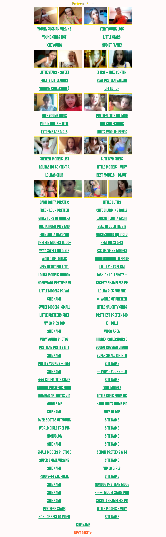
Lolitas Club (54, 175)
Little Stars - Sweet (54, 72)
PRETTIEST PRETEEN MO (112, 315)
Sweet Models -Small (54, 307)
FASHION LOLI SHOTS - (112, 275)
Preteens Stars (54, 508)
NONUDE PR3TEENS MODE (54, 388)
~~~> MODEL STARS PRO (112, 492)
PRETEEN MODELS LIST (54, 159)
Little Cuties (112, 202)
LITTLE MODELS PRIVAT (54, 291)
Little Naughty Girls (112, 307)
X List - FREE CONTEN (111, 72)
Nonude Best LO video (54, 517)
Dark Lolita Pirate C (54, 202)
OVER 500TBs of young (54, 420)
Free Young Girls (54, 115)
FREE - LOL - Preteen (54, 210)
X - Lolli (112, 323)
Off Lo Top (111, 88)
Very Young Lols (112, 29)
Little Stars (111, 37)
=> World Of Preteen (112, 299)
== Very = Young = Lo (112, 371)
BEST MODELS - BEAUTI (111, 175)
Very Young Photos (54, 339)
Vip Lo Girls (111, 468)
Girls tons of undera (54, 218)
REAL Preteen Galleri (112, 80)
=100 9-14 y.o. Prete (54, 476)
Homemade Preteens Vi (54, 283)
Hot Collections (112, 124)
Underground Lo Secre (112, 259)
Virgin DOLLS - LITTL (54, 124)
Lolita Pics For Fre (111, 291)
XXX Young (54, 45)
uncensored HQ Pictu (111, 234)
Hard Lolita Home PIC (111, 404)
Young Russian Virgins (54, 29)
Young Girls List (54, 37)
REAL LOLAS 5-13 (112, 242)
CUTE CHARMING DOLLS (111, 210)
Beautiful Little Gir (111, 226)
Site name (54, 299)
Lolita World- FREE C (112, 132)
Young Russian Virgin (112, 347)
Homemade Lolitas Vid (54, 396)
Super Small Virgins (54, 460)
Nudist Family (112, 45)
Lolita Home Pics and (54, 226)
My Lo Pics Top (54, 323)
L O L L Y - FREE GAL (112, 267)
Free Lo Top (112, 412)
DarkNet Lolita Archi (111, 218)
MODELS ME (54, 404)
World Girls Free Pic (54, 428)
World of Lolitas (54, 259)
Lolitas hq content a (54, 167)
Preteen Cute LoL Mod (112, 115)
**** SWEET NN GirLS (54, 250)
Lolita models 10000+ (54, 275)
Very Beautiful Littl (54, 267)
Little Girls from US (112, 396)
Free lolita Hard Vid (54, 234)
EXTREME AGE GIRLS (54, 132)
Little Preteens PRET (54, 315)
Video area (112, 331)
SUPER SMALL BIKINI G (112, 355)
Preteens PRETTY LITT (54, 347)
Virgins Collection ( (54, 88)
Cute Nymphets (112, 159)
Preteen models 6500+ (54, 242)
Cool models (111, 388)
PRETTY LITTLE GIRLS (54, 80)
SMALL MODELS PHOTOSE (54, 452)
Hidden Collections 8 (111, 339)
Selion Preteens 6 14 (112, 452)
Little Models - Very (112, 167)
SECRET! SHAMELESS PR (112, 283)
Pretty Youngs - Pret (54, 363)
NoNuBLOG (54, 436)
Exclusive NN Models (112, 250)
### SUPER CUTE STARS (54, 379)
